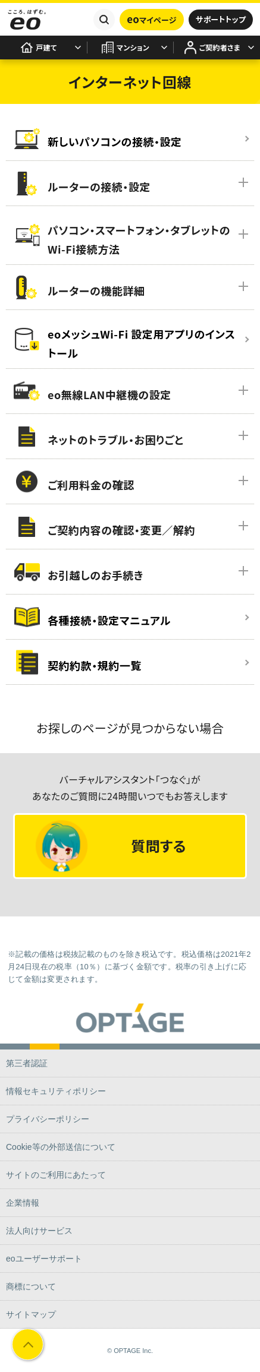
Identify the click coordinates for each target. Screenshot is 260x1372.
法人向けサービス (39, 1230)
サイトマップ (31, 1314)
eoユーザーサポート (44, 1258)
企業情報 (22, 1202)
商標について (31, 1286)
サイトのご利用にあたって (56, 1175)
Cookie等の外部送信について (60, 1147)
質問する (111, 846)
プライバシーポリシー (47, 1119)
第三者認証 (27, 1063)
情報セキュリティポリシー (56, 1091)
